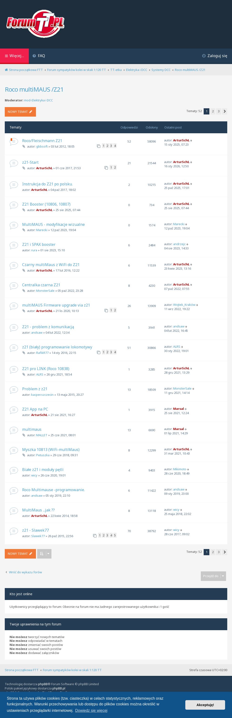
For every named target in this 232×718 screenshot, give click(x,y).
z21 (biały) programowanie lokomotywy (57, 347)
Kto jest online (21, 594)
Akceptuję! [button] (205, 705)
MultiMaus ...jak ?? (38, 510)
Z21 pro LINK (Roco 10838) (45, 368)
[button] (224, 111)
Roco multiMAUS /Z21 (34, 89)
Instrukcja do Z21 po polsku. (47, 184)
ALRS (176, 346)
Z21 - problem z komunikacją (48, 326)
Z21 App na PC (35, 409)
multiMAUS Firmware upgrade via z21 (56, 305)
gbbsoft (42, 146)
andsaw (36, 332)
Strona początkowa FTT (22, 670)
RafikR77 (42, 353)
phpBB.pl (58, 688)
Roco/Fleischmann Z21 (42, 140)
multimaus (31, 429)
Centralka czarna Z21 (41, 284)
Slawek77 (38, 536)
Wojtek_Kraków (184, 304)
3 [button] (219, 111)
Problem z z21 (34, 388)
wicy (34, 475)
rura (34, 250)
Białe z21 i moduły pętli (43, 469)
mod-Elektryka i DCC (38, 100)
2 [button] (213, 111)
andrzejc (179, 244)
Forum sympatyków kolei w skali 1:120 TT (72, 670)
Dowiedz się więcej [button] (91, 710)
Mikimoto (179, 469)
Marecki (41, 230)
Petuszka (43, 455)
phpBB (43, 684)
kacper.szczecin (42, 394)
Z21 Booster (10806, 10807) (46, 204)
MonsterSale (45, 290)
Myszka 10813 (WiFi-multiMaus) (51, 449)
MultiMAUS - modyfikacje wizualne (53, 224)
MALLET (41, 435)
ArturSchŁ (181, 140)
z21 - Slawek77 (35, 530)
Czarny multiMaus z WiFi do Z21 (51, 264)
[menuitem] (39, 56)
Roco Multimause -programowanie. (53, 489)
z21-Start (30, 162)
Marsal (178, 408)
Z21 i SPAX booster (38, 244)
